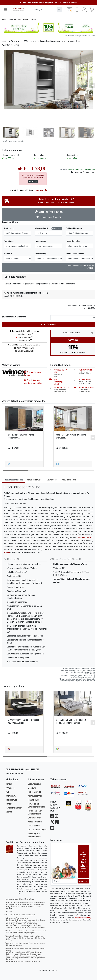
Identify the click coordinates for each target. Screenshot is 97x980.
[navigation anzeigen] (5, 9)
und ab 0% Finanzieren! (48, 2)
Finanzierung (33, 800)
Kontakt (9, 784)
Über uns (9, 812)
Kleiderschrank (84, 537)
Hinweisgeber (34, 826)
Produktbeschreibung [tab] (13, 480)
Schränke (26, 19)
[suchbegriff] (44, 9)
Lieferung (32, 788)
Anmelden (10, 788)
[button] (77, 9)
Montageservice (35, 796)
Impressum (11, 796)
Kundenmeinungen (14, 808)
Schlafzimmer (16, 19)
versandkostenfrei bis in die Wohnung (81, 169)
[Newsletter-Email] (65, 881)
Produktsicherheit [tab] (68, 480)
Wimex (33, 19)
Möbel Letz (6, 19)
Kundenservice (34, 792)
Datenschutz (11, 800)
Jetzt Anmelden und (24, 350)
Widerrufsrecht (34, 818)
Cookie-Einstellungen (37, 830)
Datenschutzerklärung (83, 917)
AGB (7, 792)
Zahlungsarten (34, 784)
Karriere (9, 804)
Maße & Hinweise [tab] (35, 480)
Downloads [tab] (52, 480)
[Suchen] (59, 9)
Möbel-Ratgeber (35, 822)
